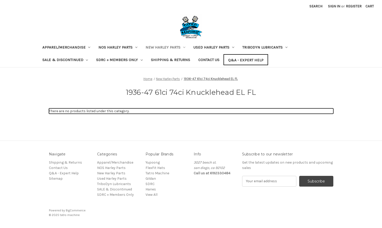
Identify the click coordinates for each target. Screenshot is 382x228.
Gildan (151, 178)
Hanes (151, 189)
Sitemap (56, 178)
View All (151, 194)
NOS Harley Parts (117, 47)
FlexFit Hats (155, 168)
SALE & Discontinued (65, 60)
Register (354, 6)
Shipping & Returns (170, 60)
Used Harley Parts (213, 47)
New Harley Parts (165, 47)
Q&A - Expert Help (246, 60)
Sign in (334, 6)
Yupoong (153, 162)
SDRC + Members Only (119, 60)
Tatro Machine (157, 173)
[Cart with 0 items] (370, 6)
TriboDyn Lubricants (264, 47)
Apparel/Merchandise (66, 47)
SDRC (150, 184)
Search (315, 6)
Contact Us (208, 60)
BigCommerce (76, 210)
